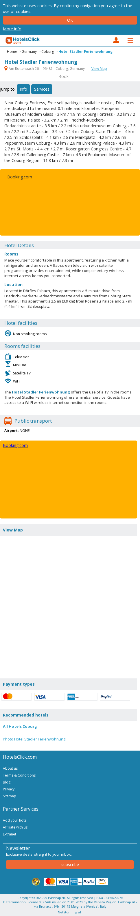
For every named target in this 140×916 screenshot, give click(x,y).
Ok (70, 20)
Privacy (8, 789)
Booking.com (19, 177)
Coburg (47, 51)
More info (12, 28)
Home (12, 51)
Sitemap (9, 796)
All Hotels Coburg (20, 726)
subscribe (70, 864)
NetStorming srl (69, 912)
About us (10, 768)
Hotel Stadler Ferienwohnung (85, 51)
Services (41, 89)
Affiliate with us (15, 827)
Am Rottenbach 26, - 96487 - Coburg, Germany (45, 68)
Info (23, 89)
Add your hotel (15, 820)
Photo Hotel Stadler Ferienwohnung (34, 739)
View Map (99, 68)
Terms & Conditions (19, 775)
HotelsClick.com (22, 40)
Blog (6, 782)
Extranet (9, 834)
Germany (29, 51)
